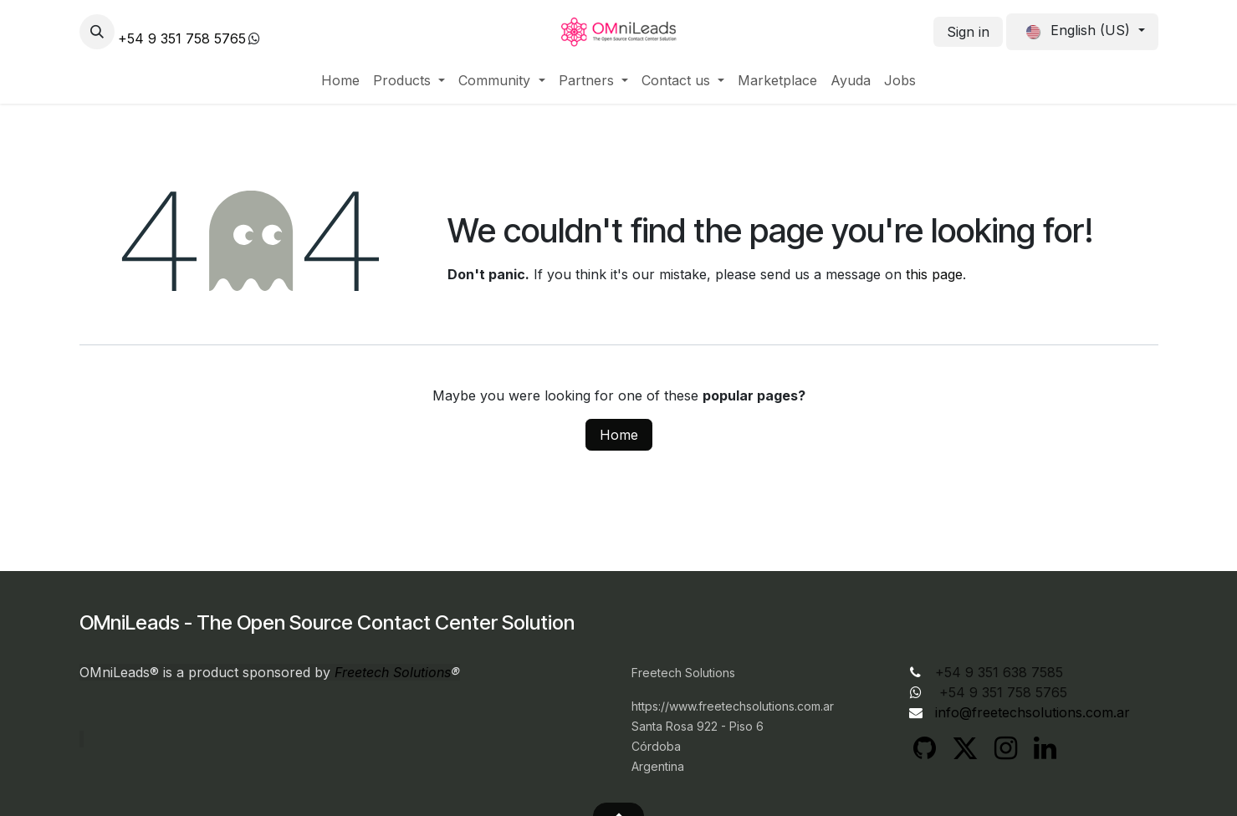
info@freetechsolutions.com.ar (1032, 712)
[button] (97, 31)
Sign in (968, 31)
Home (619, 434)
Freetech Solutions (393, 672)
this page (934, 274)
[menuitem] (340, 80)
